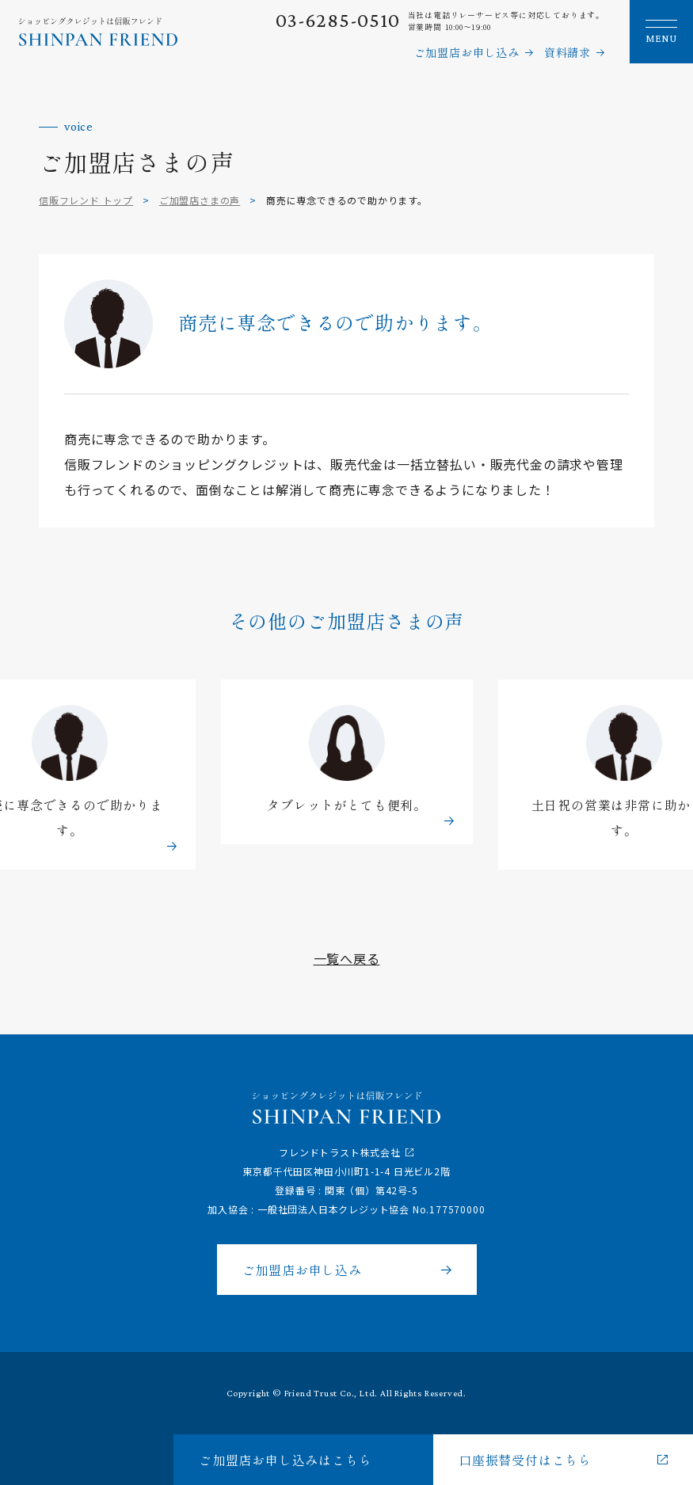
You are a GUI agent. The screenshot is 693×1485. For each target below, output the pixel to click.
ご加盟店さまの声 (199, 200)
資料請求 (567, 52)
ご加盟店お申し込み (467, 52)
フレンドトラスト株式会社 (340, 1152)
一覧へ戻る (347, 958)
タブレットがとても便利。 (347, 806)
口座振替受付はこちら (525, 1459)
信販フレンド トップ (86, 200)
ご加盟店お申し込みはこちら (285, 1459)
